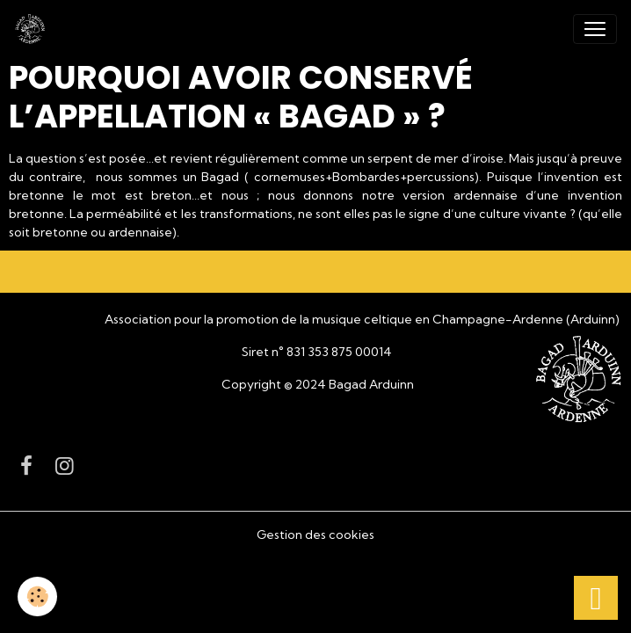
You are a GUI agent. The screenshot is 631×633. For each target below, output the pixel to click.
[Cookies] (37, 596)
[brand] (33, 29)
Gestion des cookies (315, 534)
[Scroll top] (596, 598)
